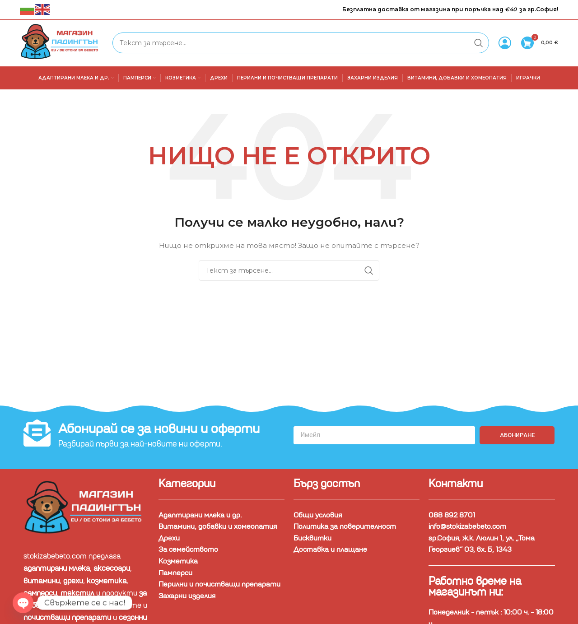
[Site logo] (62, 43)
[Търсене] (301, 43)
